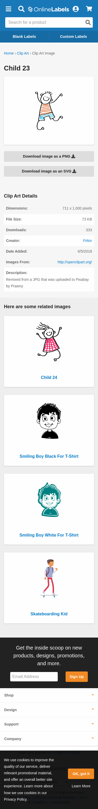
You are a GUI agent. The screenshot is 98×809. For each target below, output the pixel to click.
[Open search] (88, 22)
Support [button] (11, 724)
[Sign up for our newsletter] (34, 677)
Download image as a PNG (49, 156)
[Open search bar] (21, 9)
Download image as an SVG (49, 171)
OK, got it (81, 774)
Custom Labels (73, 36)
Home (9, 53)
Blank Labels (24, 36)
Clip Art (23, 53)
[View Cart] (89, 9)
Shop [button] (9, 695)
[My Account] (75, 9)
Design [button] (10, 710)
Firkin (87, 241)
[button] (8, 9)
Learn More (81, 786)
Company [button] (12, 739)
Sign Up (77, 677)
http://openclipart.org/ (74, 262)
